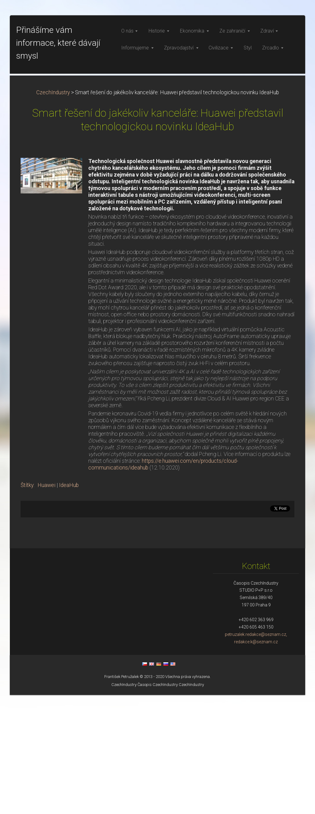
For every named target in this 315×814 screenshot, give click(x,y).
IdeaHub (69, 604)
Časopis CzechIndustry (158, 803)
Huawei (46, 604)
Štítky (27, 604)
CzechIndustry (53, 211)
